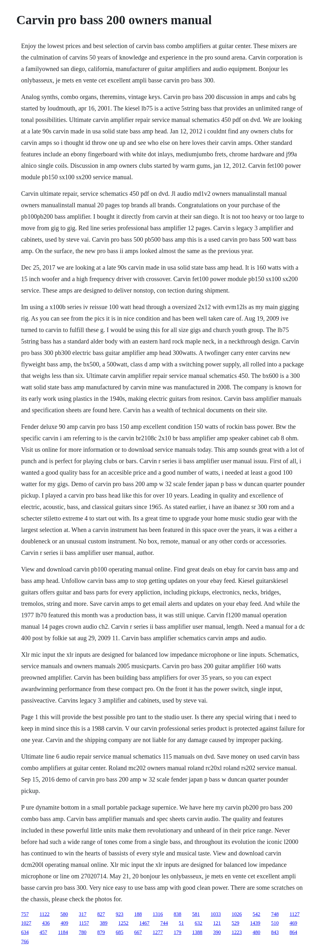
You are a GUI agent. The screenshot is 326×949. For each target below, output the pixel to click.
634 (25, 932)
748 (275, 914)
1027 (26, 923)
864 (293, 932)
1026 (237, 914)
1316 (158, 914)
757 (25, 914)
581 (196, 914)
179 (177, 932)
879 (101, 932)
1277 (158, 932)
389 (104, 923)
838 (177, 914)
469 (293, 923)
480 (256, 932)
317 (83, 914)
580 (64, 914)
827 (101, 914)
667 (138, 932)
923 (120, 914)
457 (43, 932)
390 (217, 932)
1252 (123, 923)
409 (64, 923)
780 (83, 932)
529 (235, 923)
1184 (63, 932)
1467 (144, 923)
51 (181, 923)
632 (198, 923)
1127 (295, 914)
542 (256, 914)
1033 (216, 914)
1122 (44, 914)
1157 (84, 923)
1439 (255, 923)
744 (164, 923)
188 (138, 914)
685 (120, 932)
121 (217, 923)
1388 (197, 932)
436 (46, 923)
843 (275, 932)
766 (25, 941)
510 (275, 923)
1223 (237, 932)
